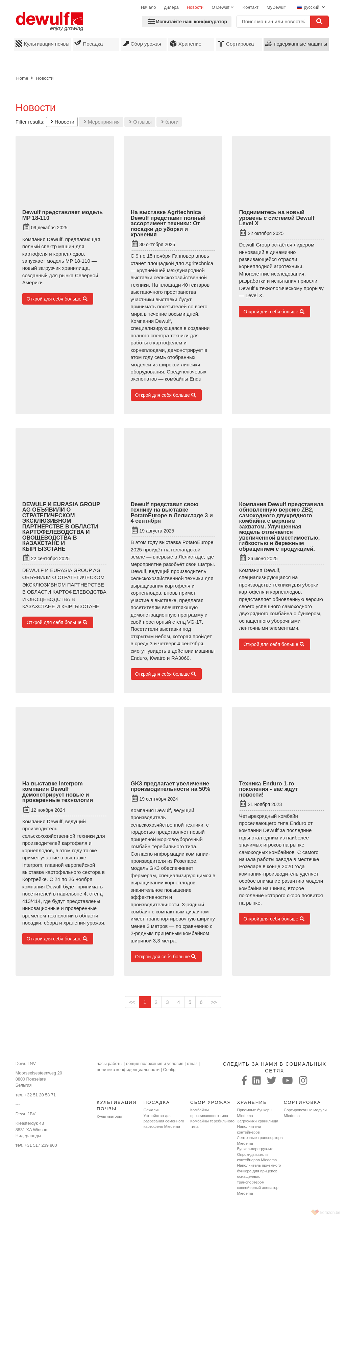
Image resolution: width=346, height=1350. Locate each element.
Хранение (185, 43)
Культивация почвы (43, 43)
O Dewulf (220, 7)
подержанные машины (296, 43)
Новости (195, 7)
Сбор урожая (142, 43)
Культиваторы (109, 1116)
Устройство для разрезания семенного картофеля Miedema (164, 1121)
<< (132, 1002)
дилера (171, 7)
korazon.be (330, 1212)
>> (214, 1002)
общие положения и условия (154, 1063)
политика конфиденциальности (128, 1069)
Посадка (88, 43)
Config (169, 1069)
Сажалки (151, 1110)
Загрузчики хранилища (257, 1121)
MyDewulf (276, 7)
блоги (169, 122)
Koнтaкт (250, 7)
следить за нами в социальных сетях (274, 1067)
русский (308, 7)
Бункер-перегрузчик (254, 1149)
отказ (192, 1063)
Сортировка (236, 43)
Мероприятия (102, 122)
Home (22, 78)
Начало (148, 7)
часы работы (109, 1063)
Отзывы (140, 122)
